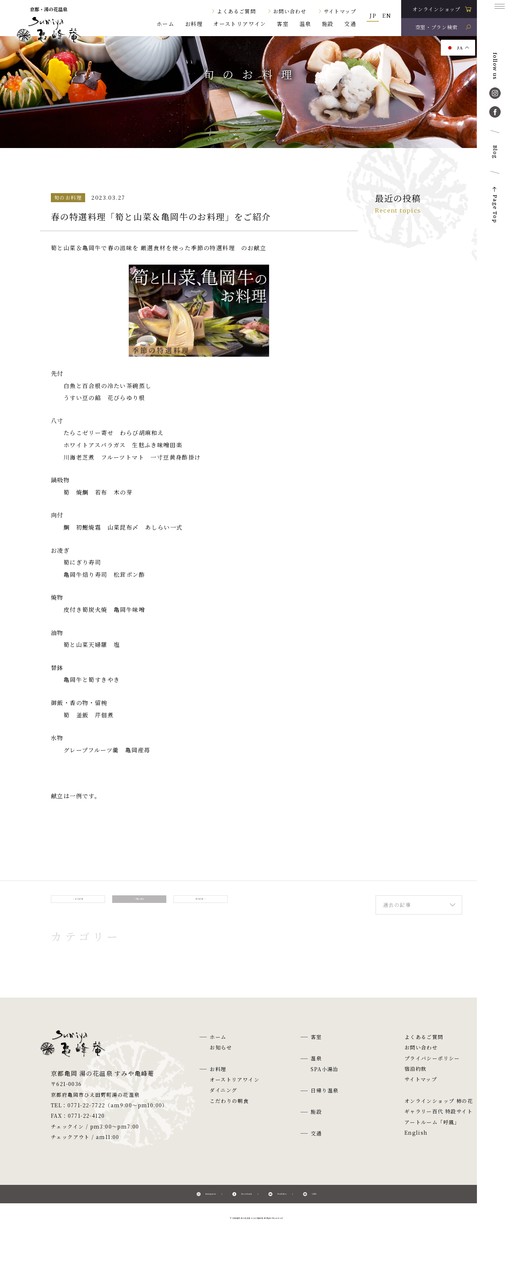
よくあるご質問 (236, 11)
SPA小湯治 (324, 1081)
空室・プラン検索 (436, 27)
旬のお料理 (161, 160)
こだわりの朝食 (229, 1112)
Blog (494, 152)
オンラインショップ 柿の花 (438, 1112)
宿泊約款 (415, 1080)
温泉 (305, 23)
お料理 (194, 23)
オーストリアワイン (239, 23)
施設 (328, 23)
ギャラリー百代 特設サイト (438, 1123)
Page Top (494, 209)
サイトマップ (340, 11)
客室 (283, 23)
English (416, 1144)
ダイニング (223, 1102)
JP (372, 15)
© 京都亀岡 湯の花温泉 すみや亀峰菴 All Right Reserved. (257, 1236)
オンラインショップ (436, 9)
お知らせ (221, 1059)
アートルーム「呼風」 (432, 1134)
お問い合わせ (289, 11)
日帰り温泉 (324, 1102)
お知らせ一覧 (110, 160)
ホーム (165, 23)
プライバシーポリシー (432, 1070)
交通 (350, 23)
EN (386, 15)
